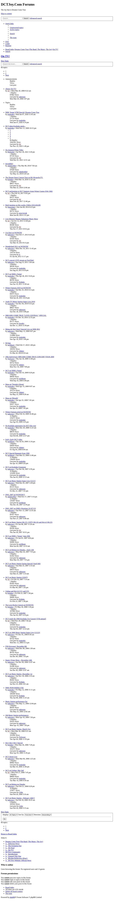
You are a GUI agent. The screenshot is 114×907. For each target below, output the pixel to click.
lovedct (21, 323)
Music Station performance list (16, 701)
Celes (21, 792)
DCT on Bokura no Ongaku (15, 784)
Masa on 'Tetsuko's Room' (14, 384)
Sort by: (25, 815)
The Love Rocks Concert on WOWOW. (19, 605)
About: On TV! (10, 89)
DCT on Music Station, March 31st (17, 729)
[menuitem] (16, 28)
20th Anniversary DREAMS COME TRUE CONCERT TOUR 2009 (29, 357)
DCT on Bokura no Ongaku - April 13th (19, 550)
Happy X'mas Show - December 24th (18, 660)
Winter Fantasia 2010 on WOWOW (18, 288)
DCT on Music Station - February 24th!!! (20, 798)
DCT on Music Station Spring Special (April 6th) (23, 564)
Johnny (21, 351)
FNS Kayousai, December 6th (16, 646)
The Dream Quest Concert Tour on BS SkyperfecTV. (24, 177)
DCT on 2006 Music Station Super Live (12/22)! (22, 633)
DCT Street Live (11, 757)
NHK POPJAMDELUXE (14, 688)
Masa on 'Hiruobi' (11, 398)
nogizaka (11, 114)
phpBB (12, 897)
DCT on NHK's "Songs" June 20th (17, 536)
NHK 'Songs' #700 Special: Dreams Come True (22, 112)
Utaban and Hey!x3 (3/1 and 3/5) (17, 591)
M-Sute (8, 343)
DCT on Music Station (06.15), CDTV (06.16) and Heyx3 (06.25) (28, 522)
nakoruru (22, 97)
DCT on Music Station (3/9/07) (16, 577)
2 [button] (5, 73)
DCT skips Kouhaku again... (15, 126)
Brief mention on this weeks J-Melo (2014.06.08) (23, 205)
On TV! (5, 56)
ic (19, 254)
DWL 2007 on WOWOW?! (15, 495)
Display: (10, 815)
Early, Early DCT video (13, 439)
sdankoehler (12, 166)
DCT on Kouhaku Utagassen (15, 467)
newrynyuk (23, 213)
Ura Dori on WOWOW (13, 233)
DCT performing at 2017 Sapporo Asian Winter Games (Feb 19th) (29, 191)
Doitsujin (11, 152)
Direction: (43, 815)
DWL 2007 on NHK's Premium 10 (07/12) (20, 508)
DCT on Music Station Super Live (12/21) (20, 481)
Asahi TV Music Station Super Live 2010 (20, 302)
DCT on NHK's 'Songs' (13, 274)
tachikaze (11, 345)
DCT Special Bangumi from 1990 (17, 453)
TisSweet (11, 359)
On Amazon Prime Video (14, 150)
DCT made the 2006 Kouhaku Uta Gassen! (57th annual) (25, 619)
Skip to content (6, 14)
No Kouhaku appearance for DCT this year (20, 426)
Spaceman (11, 207)
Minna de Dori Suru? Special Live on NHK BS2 (22, 329)
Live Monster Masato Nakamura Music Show (21, 219)
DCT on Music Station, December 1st (18, 674)
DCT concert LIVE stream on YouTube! (19, 260)
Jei (9, 91)
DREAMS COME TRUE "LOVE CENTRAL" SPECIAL (25, 315)
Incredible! (9, 164)
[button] (7, 75)
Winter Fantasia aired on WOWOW (18, 412)
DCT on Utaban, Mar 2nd (14, 770)
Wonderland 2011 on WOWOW (16, 246)
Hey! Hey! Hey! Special (14, 743)
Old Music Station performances (16, 715)
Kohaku (10, 179)
